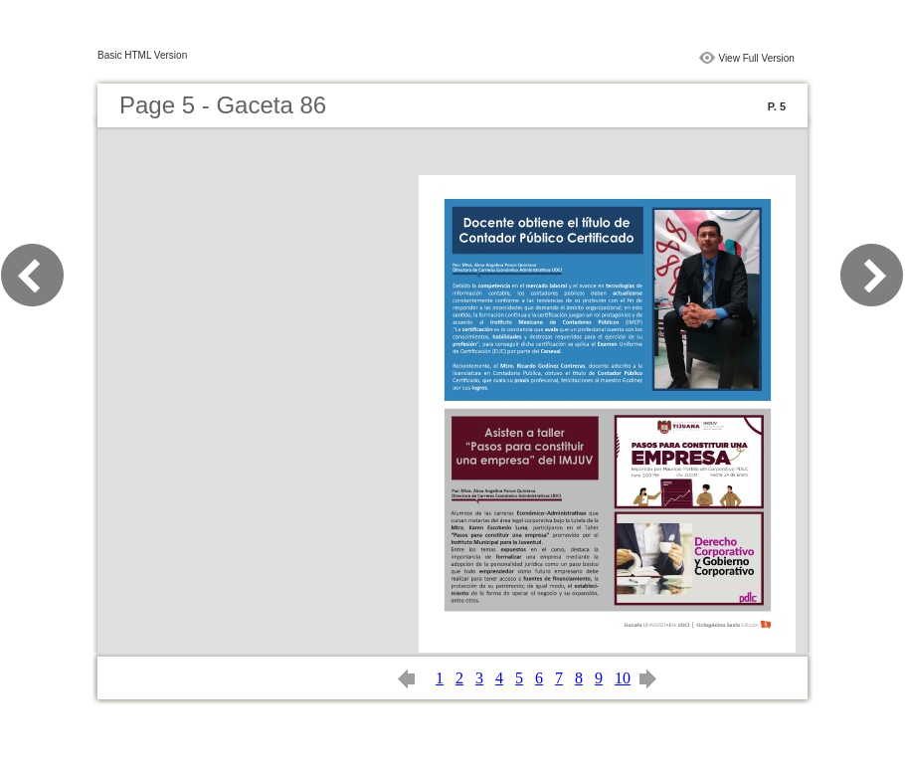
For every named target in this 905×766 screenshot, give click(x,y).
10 (623, 678)
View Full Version (756, 58)
